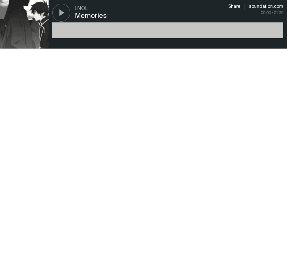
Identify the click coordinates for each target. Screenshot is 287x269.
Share (234, 6)
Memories (91, 16)
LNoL (81, 8)
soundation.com (266, 6)
